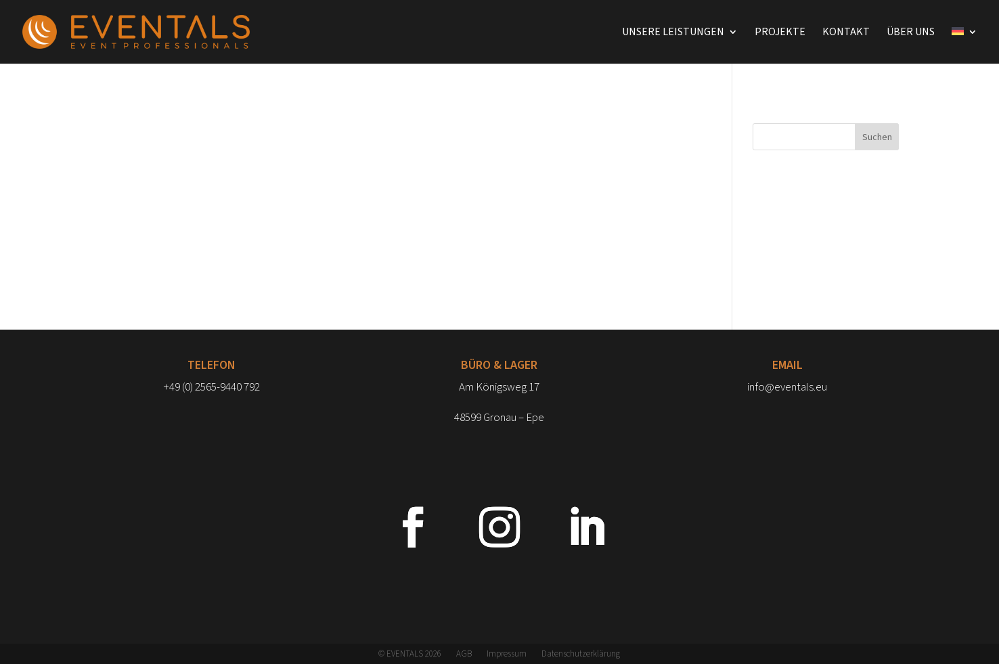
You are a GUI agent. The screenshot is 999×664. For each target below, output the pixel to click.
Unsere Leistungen (673, 33)
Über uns (911, 33)
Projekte (780, 33)
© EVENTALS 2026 (409, 654)
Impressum (507, 654)
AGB (464, 654)
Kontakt (846, 33)
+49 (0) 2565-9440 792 (211, 387)
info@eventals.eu (787, 387)
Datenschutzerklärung (580, 654)
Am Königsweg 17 (499, 387)
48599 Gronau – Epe (499, 418)
